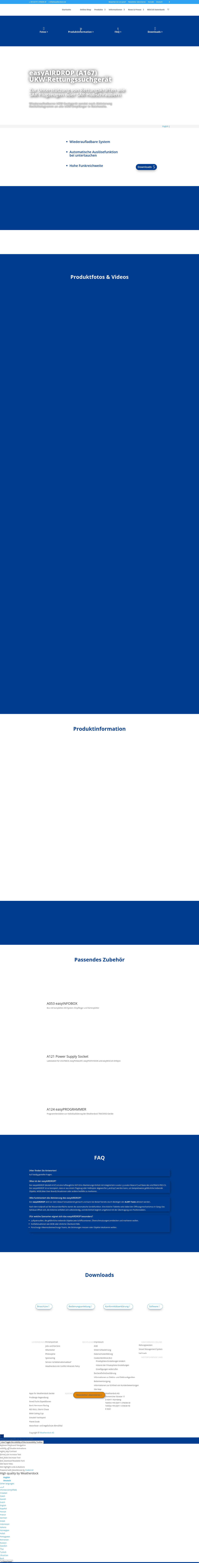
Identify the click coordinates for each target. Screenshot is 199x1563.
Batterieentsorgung (102, 1381)
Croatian (3, 1493)
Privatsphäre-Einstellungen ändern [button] (110, 1361)
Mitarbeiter (50, 1350)
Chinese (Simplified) (8, 1490)
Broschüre (42, 1306)
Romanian (4, 1539)
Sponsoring (50, 1358)
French (3, 1514)
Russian (3, 1543)
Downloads (145, 167)
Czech (2, 1496)
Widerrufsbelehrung (102, 1350)
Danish (3, 1499)
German (3, 1518)
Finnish (3, 1511)
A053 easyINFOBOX (62, 1003)
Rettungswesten (145, 1345)
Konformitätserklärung (117, 1306)
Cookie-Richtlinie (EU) (103, 1358)
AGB (96, 1346)
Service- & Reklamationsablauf (58, 1362)
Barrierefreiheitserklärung (105, 1373)
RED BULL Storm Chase (39, 1409)
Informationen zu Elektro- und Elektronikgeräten (114, 1377)
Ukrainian (4, 1555)
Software (153, 1306)
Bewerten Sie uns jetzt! (117, 2)
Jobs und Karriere (52, 1346)
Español (3, 1508)
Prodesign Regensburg (38, 1397)
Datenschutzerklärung (103, 1354)
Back (2, 1558)
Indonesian (5, 1524)
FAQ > (118, 31)
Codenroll (29, 1470)
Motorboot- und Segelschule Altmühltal (46, 1425)
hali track (143, 1353)
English (165, 126)
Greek (2, 1521)
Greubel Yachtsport (37, 1417)
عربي (2, 1486)
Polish (2, 1533)
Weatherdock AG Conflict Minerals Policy (62, 1366)
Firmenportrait (51, 1342)
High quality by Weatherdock (19, 1473)
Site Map (97, 1389)
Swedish (3, 1546)
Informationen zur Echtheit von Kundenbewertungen (116, 1385)
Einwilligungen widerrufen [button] (107, 1369)
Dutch (2, 1502)
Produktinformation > (81, 31)
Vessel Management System (150, 1349)
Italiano (3, 1527)
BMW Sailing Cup (36, 1413)
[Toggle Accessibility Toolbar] (2, 1435)
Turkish (3, 1552)
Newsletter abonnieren (137, 2)
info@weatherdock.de (120, 1409)
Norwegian (4, 1530)
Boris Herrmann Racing (39, 1405)
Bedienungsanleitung (80, 1306)
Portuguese (5, 1536)
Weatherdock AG (47, 1432)
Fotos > (44, 31)
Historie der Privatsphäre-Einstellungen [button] (112, 1365)
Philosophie (50, 1354)
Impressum (99, 1342)
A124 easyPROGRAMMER (66, 1109)
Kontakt (151, 2)
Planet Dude (34, 1421)
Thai (2, 1549)
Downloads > (155, 31)
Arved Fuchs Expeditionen (40, 1401)
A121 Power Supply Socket (67, 1056)
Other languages (7, 1483)
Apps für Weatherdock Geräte (41, 1393)
